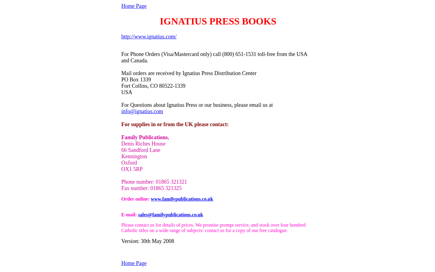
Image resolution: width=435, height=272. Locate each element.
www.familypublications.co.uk (182, 199)
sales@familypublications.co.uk (170, 214)
